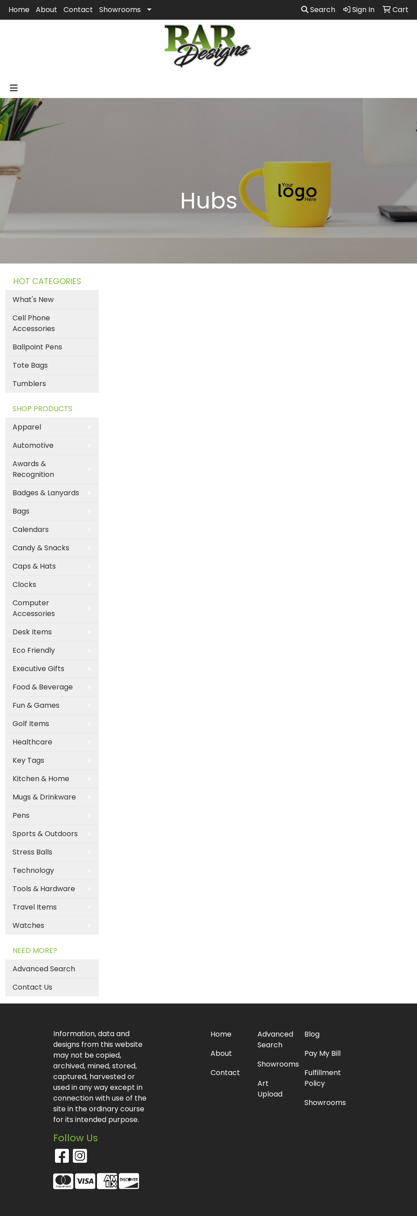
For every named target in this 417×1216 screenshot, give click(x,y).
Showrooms (120, 9)
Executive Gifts (38, 668)
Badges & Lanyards (46, 493)
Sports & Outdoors (45, 834)
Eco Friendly (34, 650)
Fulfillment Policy (322, 1077)
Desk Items (32, 632)
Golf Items (31, 724)
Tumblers (29, 383)
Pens (21, 815)
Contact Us (32, 987)
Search (318, 9)
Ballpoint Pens (37, 347)
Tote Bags (30, 365)
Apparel (27, 427)
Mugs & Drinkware (44, 797)
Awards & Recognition (33, 469)
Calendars (31, 529)
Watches (28, 925)
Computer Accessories (34, 608)
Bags (21, 511)
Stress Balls (32, 852)
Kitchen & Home (41, 779)
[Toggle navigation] (13, 88)
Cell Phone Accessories (34, 323)
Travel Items (35, 907)
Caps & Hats (34, 566)
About (46, 9)
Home (18, 9)
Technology (33, 870)
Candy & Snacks (41, 548)
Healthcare (32, 742)
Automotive (33, 445)
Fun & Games (36, 705)
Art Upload (269, 1088)
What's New (33, 299)
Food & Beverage (43, 687)
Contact (78, 9)
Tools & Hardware (44, 889)
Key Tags (28, 760)
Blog (312, 1034)
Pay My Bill (322, 1053)
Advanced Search (44, 969)
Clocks (24, 584)
